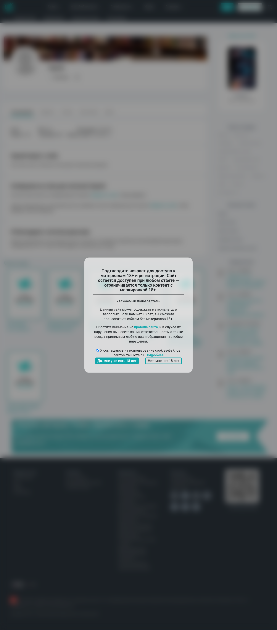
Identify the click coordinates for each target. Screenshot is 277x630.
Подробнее (154, 355)
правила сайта (146, 327)
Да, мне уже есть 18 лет (117, 361)
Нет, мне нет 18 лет (163, 361)
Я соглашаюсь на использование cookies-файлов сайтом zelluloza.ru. (138, 352)
